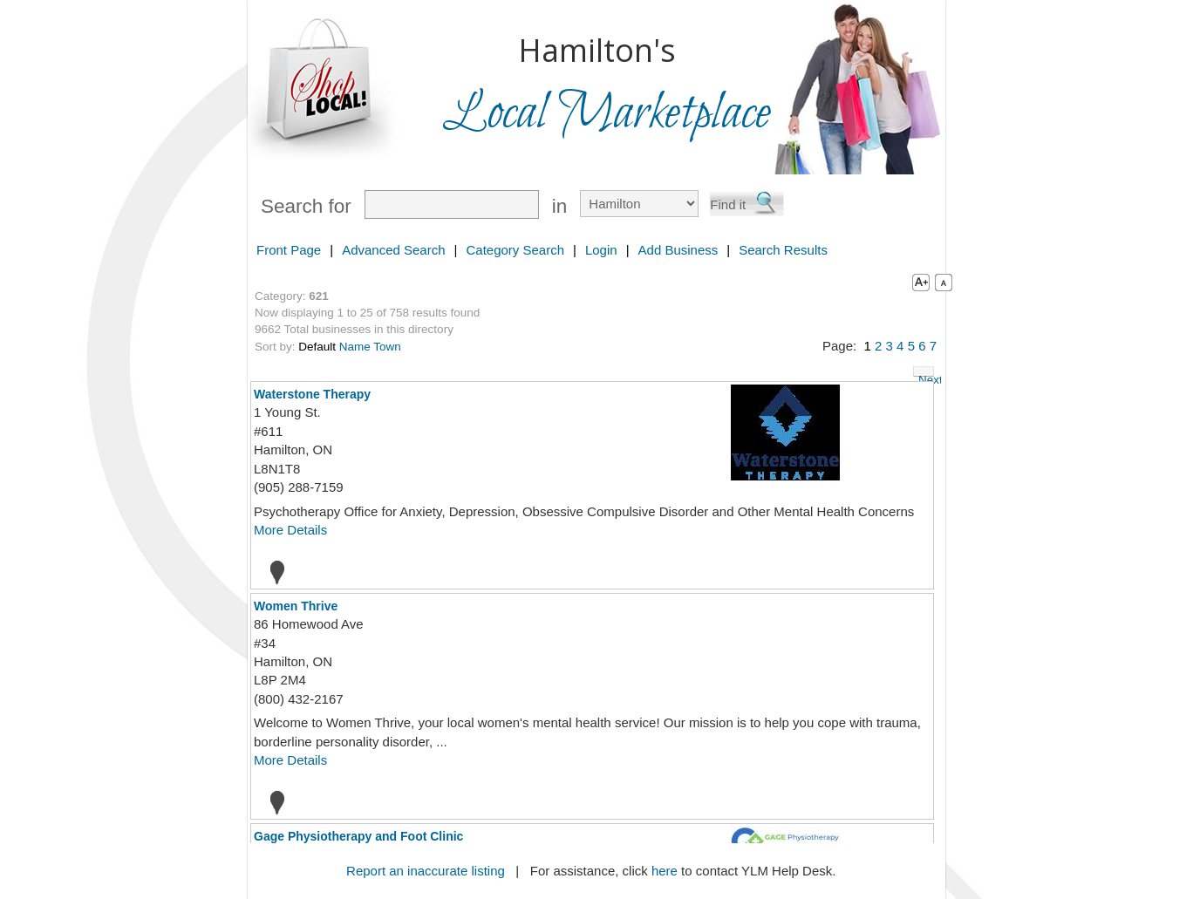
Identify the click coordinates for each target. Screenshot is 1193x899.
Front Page (288, 249)
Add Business (678, 249)
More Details (290, 529)
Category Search (515, 249)
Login (601, 249)
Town (387, 346)
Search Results (783, 249)
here (664, 870)
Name (355, 346)
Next (926, 375)
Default (317, 346)
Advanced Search (393, 249)
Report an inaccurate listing (425, 870)
